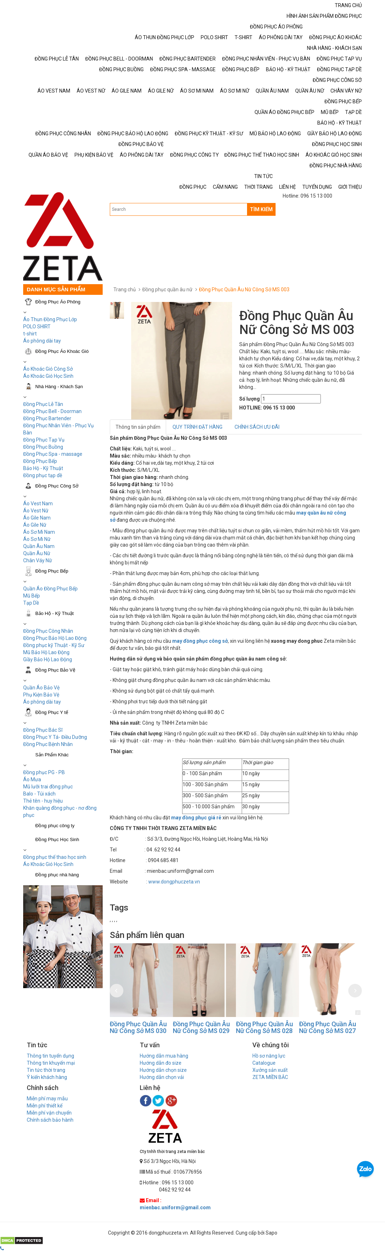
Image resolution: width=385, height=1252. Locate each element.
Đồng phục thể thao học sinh (54, 857)
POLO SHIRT (37, 326)
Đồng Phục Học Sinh (57, 839)
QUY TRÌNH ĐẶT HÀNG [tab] (197, 427)
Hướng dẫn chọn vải (162, 1077)
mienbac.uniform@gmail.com (175, 1207)
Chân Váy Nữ (37, 560)
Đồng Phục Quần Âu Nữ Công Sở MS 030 (201, 1027)
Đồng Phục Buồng (43, 447)
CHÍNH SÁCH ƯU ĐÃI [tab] (257, 427)
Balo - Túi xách (39, 794)
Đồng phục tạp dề (42, 475)
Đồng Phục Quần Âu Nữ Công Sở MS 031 (138, 1027)
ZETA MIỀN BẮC (270, 1077)
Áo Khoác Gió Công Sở (48, 369)
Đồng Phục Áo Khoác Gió (62, 351)
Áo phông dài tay (42, 702)
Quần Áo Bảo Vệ (41, 687)
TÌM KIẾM (261, 209)
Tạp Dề (31, 603)
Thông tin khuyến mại (51, 1063)
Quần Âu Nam (39, 546)
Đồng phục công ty (55, 825)
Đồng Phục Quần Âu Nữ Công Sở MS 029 (264, 1027)
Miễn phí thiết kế (44, 1105)
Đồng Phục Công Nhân (48, 631)
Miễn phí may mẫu (47, 1098)
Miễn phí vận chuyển (49, 1113)
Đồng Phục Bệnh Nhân (48, 744)
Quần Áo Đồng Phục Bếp (50, 588)
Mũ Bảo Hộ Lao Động (46, 652)
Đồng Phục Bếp (40, 461)
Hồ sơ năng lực (268, 1056)
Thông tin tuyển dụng (50, 1056)
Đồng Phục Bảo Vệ (55, 670)
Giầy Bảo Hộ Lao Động (47, 659)
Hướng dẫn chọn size (163, 1070)
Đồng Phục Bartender (47, 418)
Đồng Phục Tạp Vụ (44, 440)
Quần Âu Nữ (36, 553)
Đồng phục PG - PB (44, 772)
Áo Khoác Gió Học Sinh (48, 376)
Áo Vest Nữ (35, 510)
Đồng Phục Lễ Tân (43, 404)
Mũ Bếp (31, 596)
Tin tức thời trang (46, 1070)
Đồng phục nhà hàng (57, 874)
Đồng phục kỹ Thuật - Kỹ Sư (53, 645)
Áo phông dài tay (42, 341)
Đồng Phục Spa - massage (52, 454)
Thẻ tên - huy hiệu (43, 801)
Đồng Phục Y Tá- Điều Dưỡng (55, 737)
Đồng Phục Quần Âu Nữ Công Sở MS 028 (327, 1027)
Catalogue (264, 1063)
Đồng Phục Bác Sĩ (42, 730)
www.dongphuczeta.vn (174, 882)
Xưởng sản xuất (270, 1070)
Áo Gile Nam (37, 518)
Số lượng (249, 399)
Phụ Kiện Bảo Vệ (41, 695)
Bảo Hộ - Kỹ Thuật (43, 468)
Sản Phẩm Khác (52, 754)
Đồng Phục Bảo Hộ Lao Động (55, 638)
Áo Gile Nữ (34, 525)
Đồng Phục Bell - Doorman (52, 411)
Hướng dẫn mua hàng (164, 1056)
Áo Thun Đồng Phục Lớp (50, 319)
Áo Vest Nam (38, 503)
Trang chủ (124, 289)
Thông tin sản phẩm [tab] (137, 427)
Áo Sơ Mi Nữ (37, 539)
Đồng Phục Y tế (51, 712)
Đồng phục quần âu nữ (167, 289)
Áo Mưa (32, 779)
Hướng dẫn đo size (160, 1063)
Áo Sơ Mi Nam (39, 532)
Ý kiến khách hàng (47, 1077)
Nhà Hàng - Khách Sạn (59, 386)
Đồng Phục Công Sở (56, 486)
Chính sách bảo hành (50, 1120)
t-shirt (30, 334)
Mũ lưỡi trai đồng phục (48, 786)
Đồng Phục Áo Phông (58, 301)
